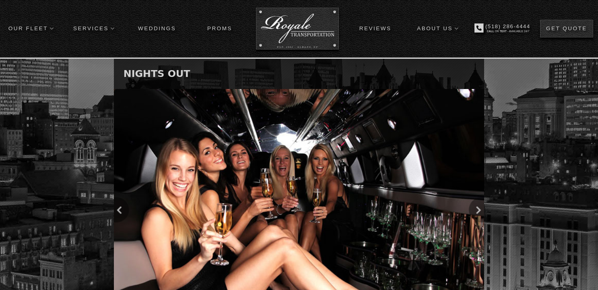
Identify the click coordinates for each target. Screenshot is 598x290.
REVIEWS (375, 28)
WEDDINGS (157, 28)
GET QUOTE (566, 28)
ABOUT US (435, 28)
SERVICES (91, 28)
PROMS (219, 28)
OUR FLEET (28, 28)
